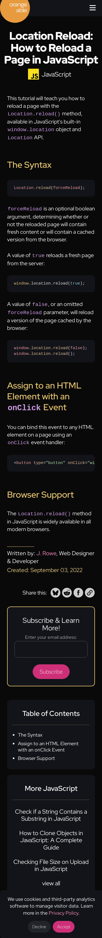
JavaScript (56, 74)
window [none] (21, 280)
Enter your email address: (51, 631)
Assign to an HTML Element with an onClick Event (48, 740)
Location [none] (23, 186)
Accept (63, 927)
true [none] (75, 280)
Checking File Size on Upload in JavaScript (51, 859)
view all (51, 877)
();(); (50, 347)
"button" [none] (55, 457)
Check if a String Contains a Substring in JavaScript (51, 809)
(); (49, 186)
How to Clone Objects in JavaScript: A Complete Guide (51, 834)
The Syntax (30, 729)
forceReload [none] (66, 186)
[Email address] (51, 643)
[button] (55, 587)
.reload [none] (42, 186)
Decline (39, 927)
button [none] (23, 457)
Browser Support (36, 752)
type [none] (38, 457)
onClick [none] (76, 457)
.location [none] (40, 344)
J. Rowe (46, 547)
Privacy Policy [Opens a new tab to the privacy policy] (63, 913)
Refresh (54, 457)
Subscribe (51, 665)
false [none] (76, 344)
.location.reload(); (49, 280)
